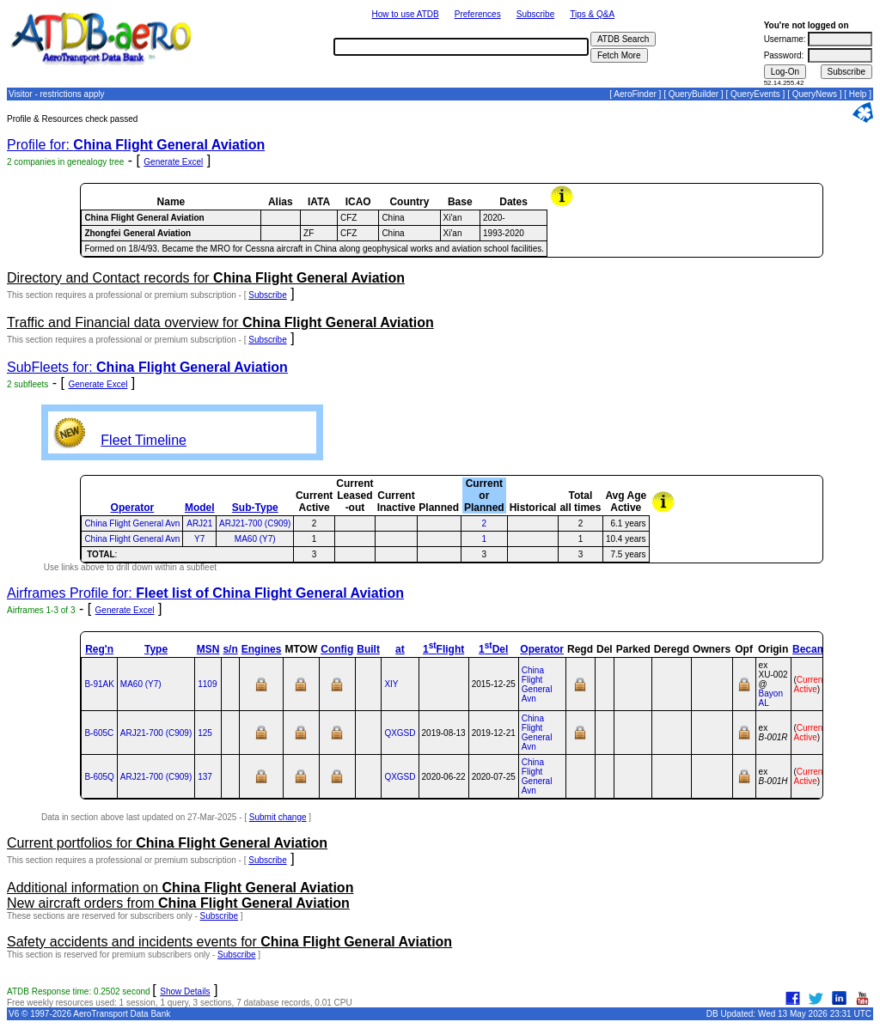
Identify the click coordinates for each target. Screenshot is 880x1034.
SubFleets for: (147, 367)
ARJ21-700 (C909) (254, 523)
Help (858, 94)
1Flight (443, 649)
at (400, 649)
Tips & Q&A (592, 14)
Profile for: (136, 144)
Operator (133, 508)
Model (200, 508)
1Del (493, 649)
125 (205, 733)
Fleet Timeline (143, 440)
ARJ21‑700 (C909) (156, 733)
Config (337, 649)
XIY (391, 684)
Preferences (478, 14)
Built (368, 649)
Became (812, 649)
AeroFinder (635, 94)
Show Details (185, 991)
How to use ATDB (404, 14)
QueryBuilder (693, 94)
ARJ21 (199, 523)
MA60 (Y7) (255, 539)
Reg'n (99, 649)
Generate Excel (173, 162)
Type (156, 649)
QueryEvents (755, 94)
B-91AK (98, 684)
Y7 (199, 539)
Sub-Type (255, 508)
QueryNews (814, 94)
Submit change (278, 817)
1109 (207, 684)
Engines (261, 649)
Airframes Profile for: (205, 593)
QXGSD (399, 733)
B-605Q (98, 777)
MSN (208, 649)
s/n (230, 649)
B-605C (98, 733)
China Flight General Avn (132, 523)
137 (205, 777)
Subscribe (535, 14)
